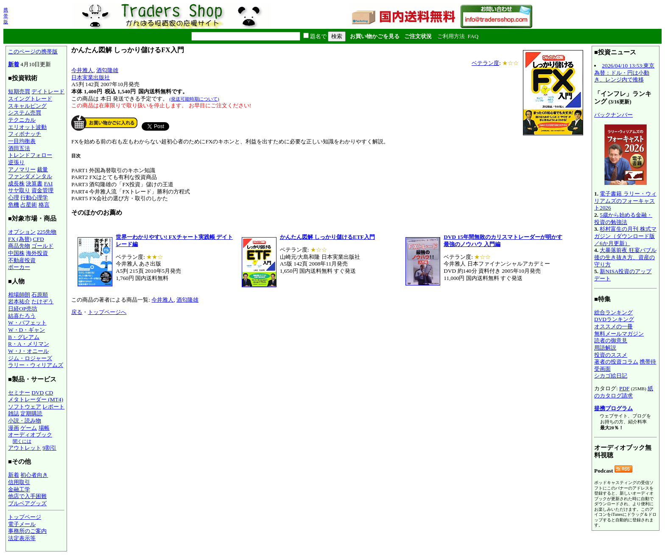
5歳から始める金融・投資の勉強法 (623, 218)
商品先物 (19, 246)
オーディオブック (30, 434)
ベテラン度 (485, 63)
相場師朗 (19, 294)
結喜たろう (22, 316)
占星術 (28, 205)
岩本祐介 (19, 301)
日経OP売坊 (22, 308)
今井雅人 (82, 70)
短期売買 (19, 91)
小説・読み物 (24, 420)
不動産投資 (22, 260)
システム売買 (24, 112)
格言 (44, 205)
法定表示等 (22, 538)
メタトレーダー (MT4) (35, 399)
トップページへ (107, 312)
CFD (38, 239)
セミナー (19, 392)
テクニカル (22, 120)
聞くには (22, 441)
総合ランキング (613, 312)
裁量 (42, 169)
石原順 (39, 294)
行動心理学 (34, 197)
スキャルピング (27, 106)
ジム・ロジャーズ (30, 358)
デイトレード (47, 91)
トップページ (24, 517)
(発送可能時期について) (194, 98)
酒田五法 (19, 148)
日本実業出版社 (90, 77)
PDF (624, 388)
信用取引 (19, 482)
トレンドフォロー (30, 155)
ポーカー (19, 267)
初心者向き (34, 475)
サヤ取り (19, 190)
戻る (76, 312)
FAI (48, 183)
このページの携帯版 (33, 51)
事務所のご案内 (27, 531)
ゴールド (42, 246)
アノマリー (22, 169)
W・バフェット (27, 322)
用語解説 (605, 347)
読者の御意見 (610, 340)
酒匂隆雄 (107, 70)
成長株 (16, 183)
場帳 (44, 428)
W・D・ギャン (26, 330)
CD (49, 392)
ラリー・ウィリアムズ (35, 365)
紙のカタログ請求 (623, 392)
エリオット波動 (27, 127)
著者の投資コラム (616, 361)
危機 (13, 205)
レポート (53, 406)
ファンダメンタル (30, 176)
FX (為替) (19, 239)
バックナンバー (613, 115)
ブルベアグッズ (27, 503)
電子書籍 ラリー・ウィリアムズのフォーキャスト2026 (625, 200)
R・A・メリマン (28, 344)
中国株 (16, 253)
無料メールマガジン (619, 333)
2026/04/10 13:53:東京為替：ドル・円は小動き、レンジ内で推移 (624, 72)
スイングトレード (30, 98)
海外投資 (37, 253)
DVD (37, 392)
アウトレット (24, 448)
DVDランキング (614, 319)
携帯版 (5, 15)
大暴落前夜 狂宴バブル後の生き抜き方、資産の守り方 (625, 257)
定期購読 (31, 413)
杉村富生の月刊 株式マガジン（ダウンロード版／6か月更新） (625, 236)
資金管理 (42, 190)
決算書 (34, 183)
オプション (22, 232)
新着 (13, 64)
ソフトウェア (24, 406)
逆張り (16, 162)
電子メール (22, 524)
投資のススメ (610, 355)
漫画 (13, 428)
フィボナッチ (24, 134)
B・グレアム (23, 337)
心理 (13, 197)
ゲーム (28, 428)
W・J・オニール (28, 351)
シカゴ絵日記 (610, 375)
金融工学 (19, 489)
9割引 (49, 448)
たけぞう (42, 301)
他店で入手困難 (27, 496)
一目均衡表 (22, 141)
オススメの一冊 (613, 326)
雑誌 (13, 413)
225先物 (46, 232)
